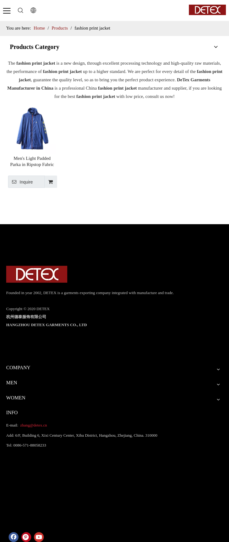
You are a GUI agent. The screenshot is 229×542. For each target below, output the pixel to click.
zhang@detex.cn (33, 425)
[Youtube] (39, 537)
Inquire (20, 182)
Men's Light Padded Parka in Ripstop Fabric (32, 161)
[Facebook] (14, 537)
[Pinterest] (26, 537)
